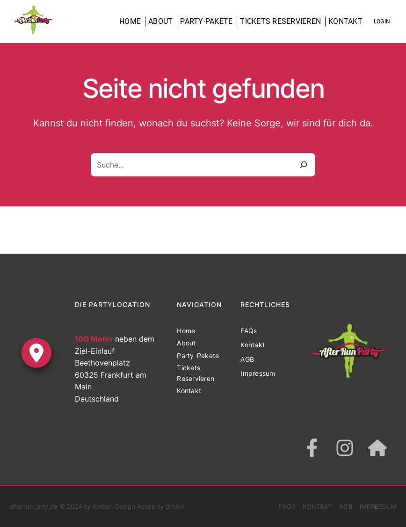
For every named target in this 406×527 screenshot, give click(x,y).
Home (130, 21)
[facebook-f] (312, 448)
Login (382, 21)
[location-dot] (36, 353)
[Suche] (303, 164)
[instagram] (344, 448)
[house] (377, 448)
